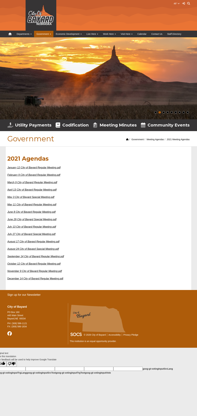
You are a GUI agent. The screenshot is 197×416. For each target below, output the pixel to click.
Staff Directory (174, 34)
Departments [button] (24, 34)
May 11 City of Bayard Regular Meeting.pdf (31, 204)
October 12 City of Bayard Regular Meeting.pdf (34, 263)
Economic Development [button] (69, 34)
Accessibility (114, 335)
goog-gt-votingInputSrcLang (158, 369)
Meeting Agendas (155, 139)
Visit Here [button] (127, 34)
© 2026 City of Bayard (95, 335)
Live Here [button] (92, 34)
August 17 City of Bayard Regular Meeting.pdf (33, 241)
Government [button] (43, 34)
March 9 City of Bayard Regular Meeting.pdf (32, 182)
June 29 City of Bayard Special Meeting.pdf (31, 219)
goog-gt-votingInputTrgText (70, 372)
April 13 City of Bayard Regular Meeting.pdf (32, 189)
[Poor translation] (12, 364)
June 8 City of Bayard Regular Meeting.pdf (31, 212)
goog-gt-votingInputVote (98, 372)
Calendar (141, 34)
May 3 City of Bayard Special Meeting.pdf (30, 197)
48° (177, 3)
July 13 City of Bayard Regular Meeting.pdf (31, 226)
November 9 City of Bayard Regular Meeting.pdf (34, 271)
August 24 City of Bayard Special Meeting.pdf (33, 249)
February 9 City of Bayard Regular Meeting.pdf (33, 175)
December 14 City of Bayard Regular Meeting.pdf (35, 278)
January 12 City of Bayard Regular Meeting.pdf (34, 167)
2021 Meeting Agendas (178, 139)
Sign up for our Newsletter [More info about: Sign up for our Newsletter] (24, 294)
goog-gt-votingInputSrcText (41, 372)
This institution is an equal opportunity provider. (93, 341)
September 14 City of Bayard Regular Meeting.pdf (35, 256)
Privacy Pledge (130, 335)
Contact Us (156, 34)
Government (137, 139)
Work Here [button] (109, 34)
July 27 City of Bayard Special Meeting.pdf (31, 234)
